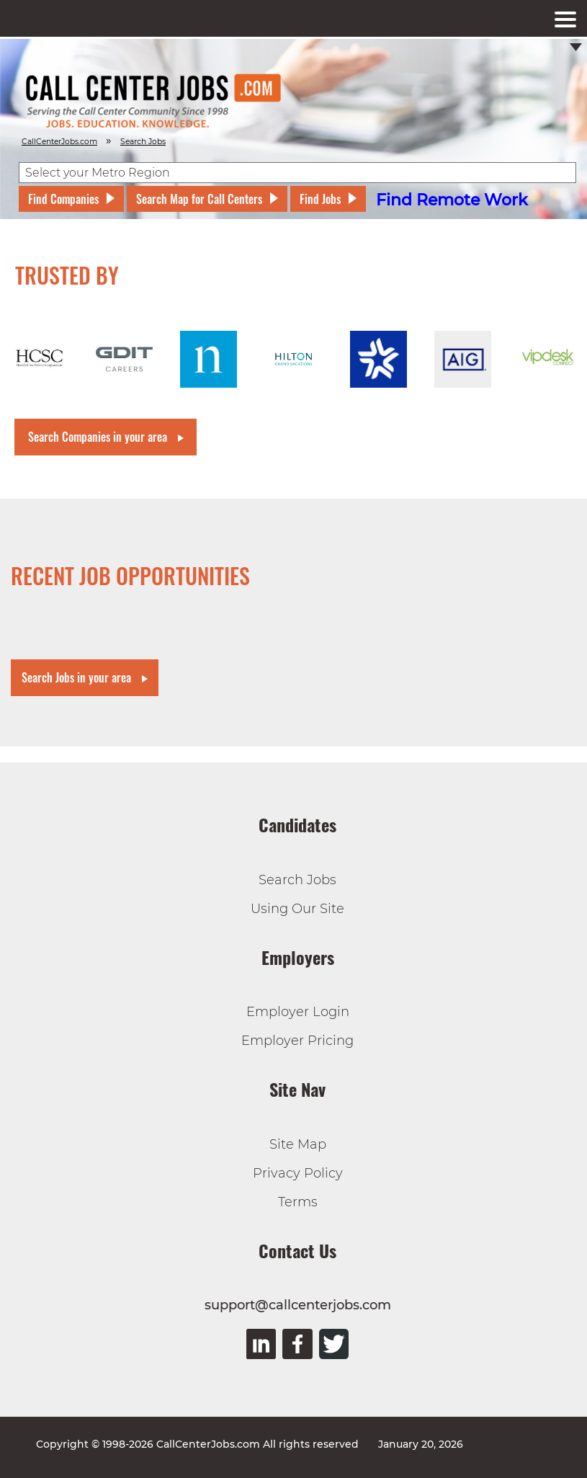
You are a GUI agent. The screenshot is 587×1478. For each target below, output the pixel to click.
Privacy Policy (298, 1173)
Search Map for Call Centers (199, 199)
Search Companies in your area (97, 436)
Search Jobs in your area (76, 677)
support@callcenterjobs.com (298, 1305)
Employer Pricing (297, 1041)
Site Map (297, 1144)
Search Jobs (297, 880)
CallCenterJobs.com (59, 141)
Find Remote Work (452, 200)
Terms (298, 1202)
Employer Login (297, 1012)
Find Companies (63, 199)
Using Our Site (297, 909)
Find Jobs (320, 199)
